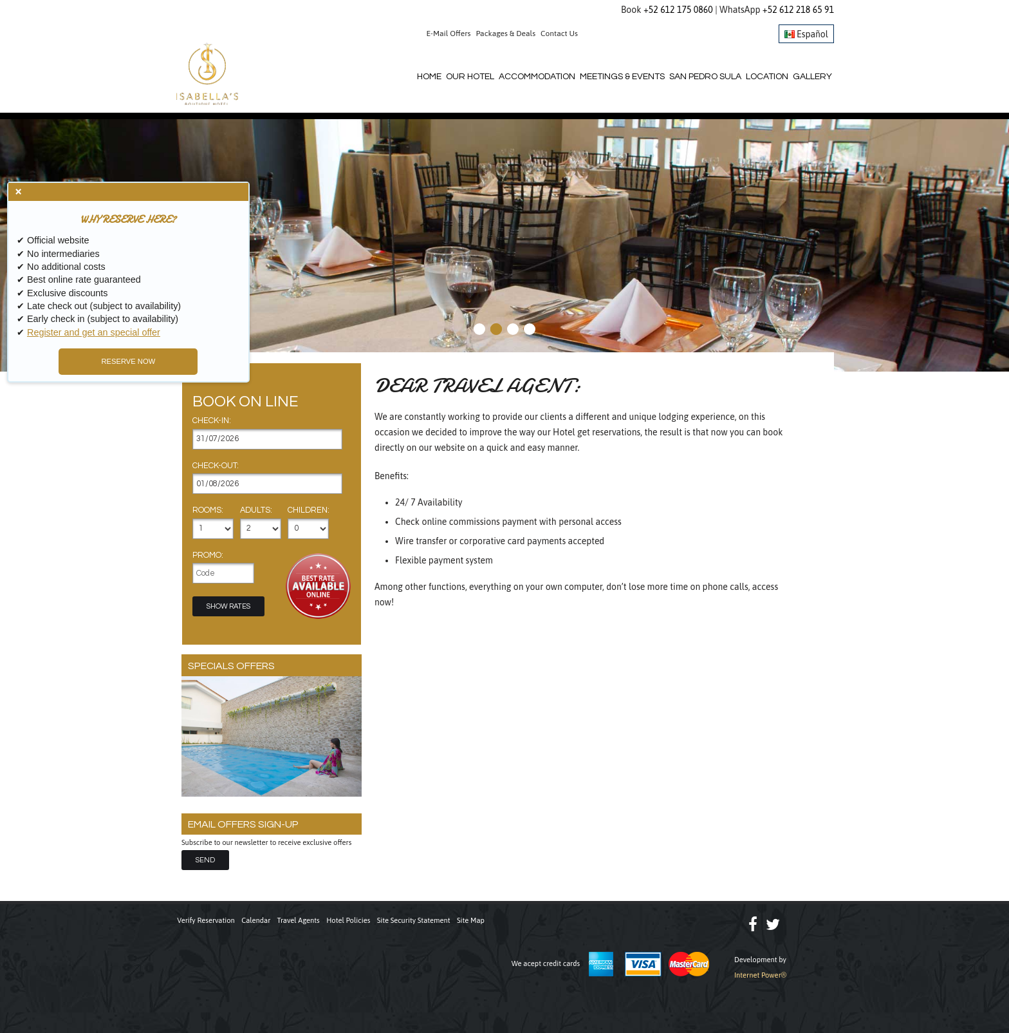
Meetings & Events (622, 76)
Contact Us (559, 33)
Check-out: (215, 466)
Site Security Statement (413, 920)
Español (806, 34)
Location (767, 76)
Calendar (255, 920)
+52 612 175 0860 (678, 10)
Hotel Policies (348, 920)
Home (429, 76)
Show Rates (228, 606)
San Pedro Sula (705, 76)
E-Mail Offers (449, 33)
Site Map (471, 920)
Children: (308, 511)
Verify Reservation (206, 920)
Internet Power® (760, 975)
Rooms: (207, 511)
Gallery (812, 76)
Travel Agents (298, 920)
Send (205, 860)
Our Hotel (470, 76)
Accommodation (537, 76)
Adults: (256, 511)
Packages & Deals (506, 33)
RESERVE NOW (122, 361)
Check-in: (211, 421)
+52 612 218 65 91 (798, 10)
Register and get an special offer (93, 332)
